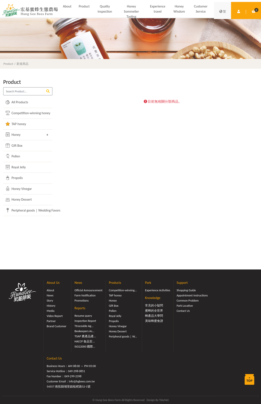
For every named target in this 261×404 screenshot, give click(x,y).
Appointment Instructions (192, 295)
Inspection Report (85, 321)
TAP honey (16, 124)
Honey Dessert (19, 199)
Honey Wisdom (179, 8)
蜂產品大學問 (154, 316)
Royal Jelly (16, 167)
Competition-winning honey (25, 113)
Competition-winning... (123, 290)
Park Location (184, 306)
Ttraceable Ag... (83, 326)
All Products (17, 102)
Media (50, 311)
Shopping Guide (186, 290)
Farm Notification (85, 295)
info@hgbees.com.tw (82, 381)
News (50, 295)
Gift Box (14, 145)
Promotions (81, 300)
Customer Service (201, 8)
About (67, 6)
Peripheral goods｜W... (123, 336)
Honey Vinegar (19, 188)
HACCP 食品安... (84, 341)
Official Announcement (88, 290)
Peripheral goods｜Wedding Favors (25, 210)
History (51, 306)
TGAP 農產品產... (85, 336)
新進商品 (22, 64)
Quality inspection (105, 8)
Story (50, 300)
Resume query (83, 316)
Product (84, 6)
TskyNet (164, 400)
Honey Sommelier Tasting (131, 11)
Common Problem (187, 300)
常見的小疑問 (154, 305)
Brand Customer (56, 326)
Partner (51, 321)
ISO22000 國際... (84, 346)
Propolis (14, 178)
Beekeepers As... (84, 331)
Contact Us (183, 311)
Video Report (55, 316)
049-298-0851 (76, 371)
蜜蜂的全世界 (154, 310)
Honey (13, 134)
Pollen (13, 156)
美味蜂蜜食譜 (154, 321)
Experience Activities (157, 290)
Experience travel (157, 8)
